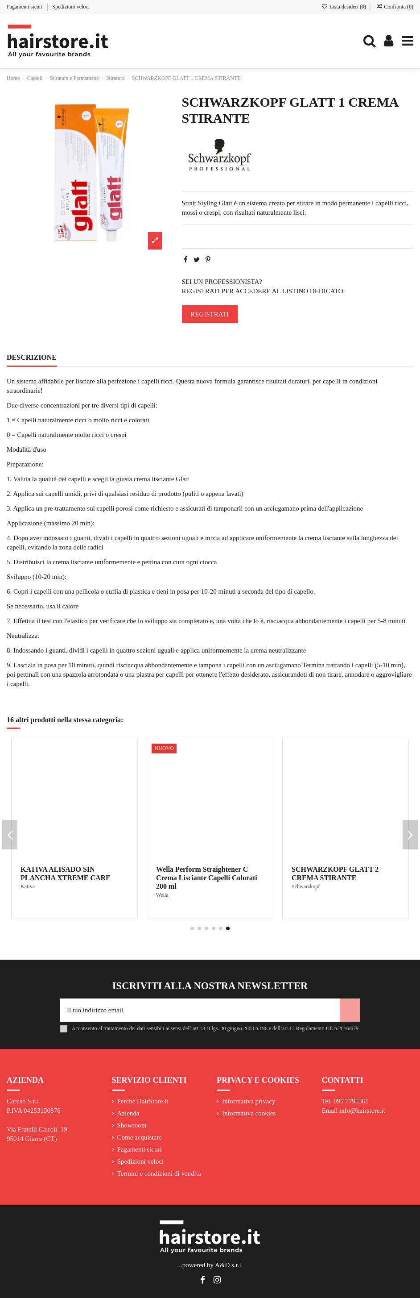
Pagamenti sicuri (25, 7)
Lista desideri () (344, 7)
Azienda (128, 1113)
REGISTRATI (209, 314)
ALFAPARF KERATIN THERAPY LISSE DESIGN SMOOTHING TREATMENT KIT (345, 877)
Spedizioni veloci (71, 7)
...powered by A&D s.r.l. (210, 1265)
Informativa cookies (249, 1113)
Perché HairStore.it (143, 1101)
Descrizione (32, 357)
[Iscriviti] (350, 1010)
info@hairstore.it (362, 1110)
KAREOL (167, 886)
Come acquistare (139, 1137)
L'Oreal (29, 886)
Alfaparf (301, 895)
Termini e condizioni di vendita (159, 1173)
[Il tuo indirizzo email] (200, 1010)
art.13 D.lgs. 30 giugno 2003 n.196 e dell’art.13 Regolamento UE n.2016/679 (275, 1028)
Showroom (132, 1125)
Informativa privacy (249, 1101)
